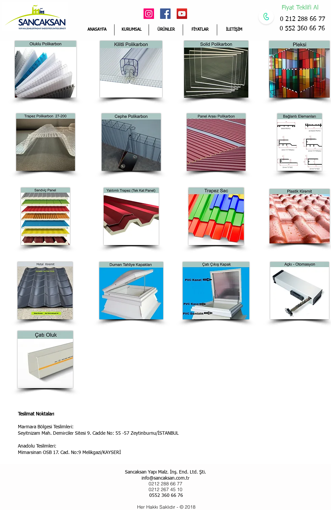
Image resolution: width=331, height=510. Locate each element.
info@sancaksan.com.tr (165, 478)
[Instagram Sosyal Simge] (149, 13)
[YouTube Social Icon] (182, 13)
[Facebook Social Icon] (165, 13)
